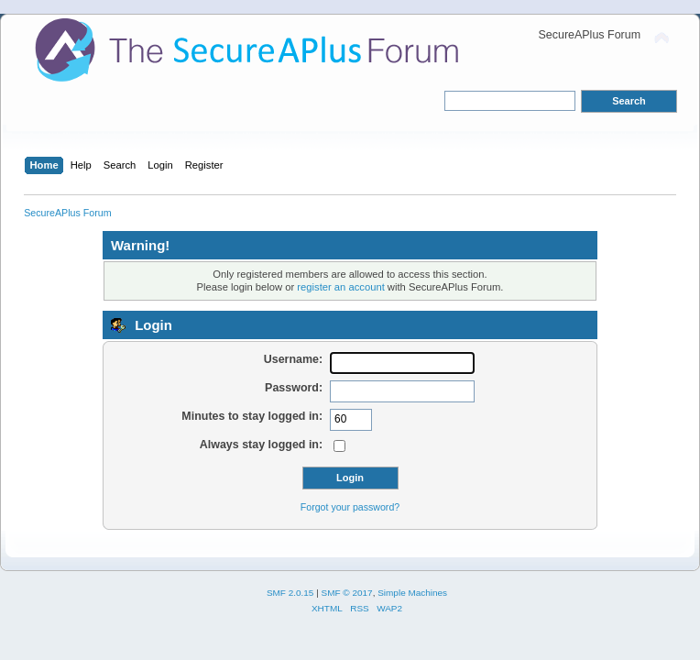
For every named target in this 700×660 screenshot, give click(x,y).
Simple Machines (412, 593)
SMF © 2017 (347, 593)
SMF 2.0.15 (290, 593)
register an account (340, 286)
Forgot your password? (350, 506)
